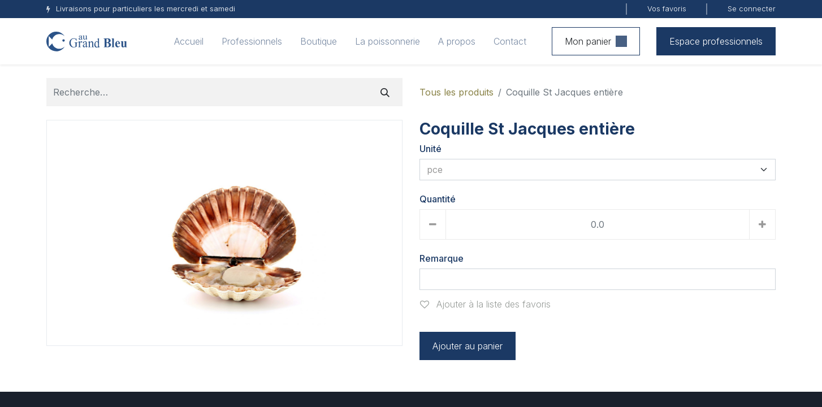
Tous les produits (456, 92)
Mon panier (596, 41)
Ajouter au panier (467, 346)
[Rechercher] (385, 92)
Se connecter (752, 8)
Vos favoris (666, 8)
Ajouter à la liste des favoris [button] (485, 304)
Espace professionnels (716, 41)
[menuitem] (189, 41)
